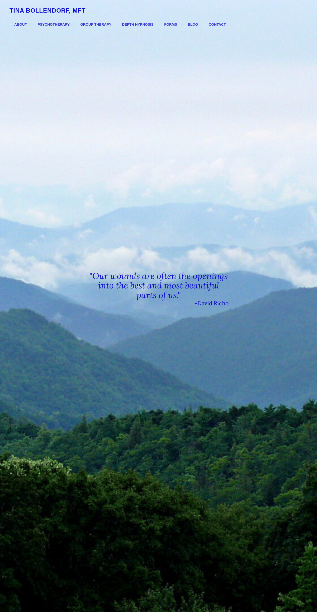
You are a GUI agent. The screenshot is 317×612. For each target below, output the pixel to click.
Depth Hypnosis (138, 24)
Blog (193, 24)
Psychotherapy (54, 24)
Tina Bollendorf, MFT (47, 10)
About (20, 24)
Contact (217, 24)
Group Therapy (95, 24)
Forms (170, 24)
